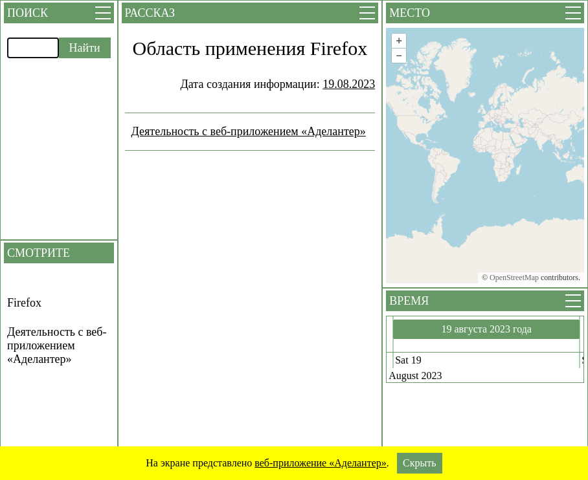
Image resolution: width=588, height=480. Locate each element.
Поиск (27, 12)
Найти (84, 47)
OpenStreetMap (514, 277)
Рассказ (150, 12)
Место (409, 12)
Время (409, 300)
